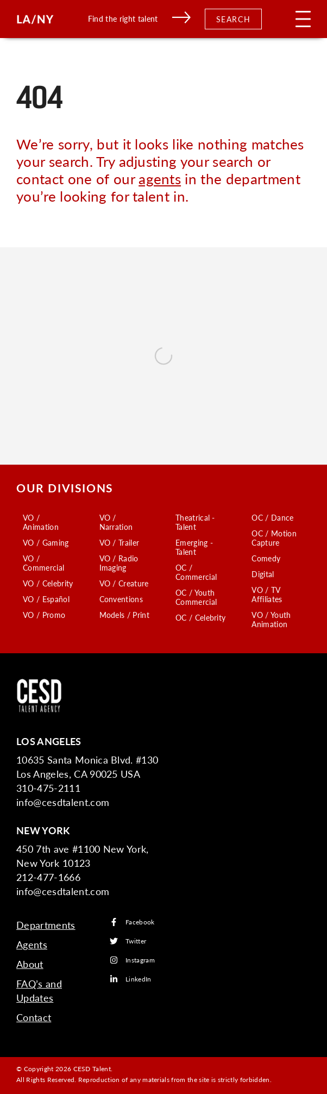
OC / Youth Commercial (196, 597)
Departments (46, 925)
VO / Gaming (46, 542)
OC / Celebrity (200, 617)
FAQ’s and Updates (39, 990)
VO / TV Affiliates (266, 594)
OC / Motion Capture (274, 538)
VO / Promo (44, 614)
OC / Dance (272, 517)
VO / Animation (41, 522)
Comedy (265, 558)
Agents (31, 944)
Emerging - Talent (194, 547)
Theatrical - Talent (195, 522)
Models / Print (124, 614)
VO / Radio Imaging (119, 563)
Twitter (128, 941)
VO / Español (46, 598)
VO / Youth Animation (271, 619)
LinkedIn (131, 979)
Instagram (132, 960)
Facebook (132, 922)
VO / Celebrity (48, 583)
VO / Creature (124, 583)
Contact (33, 1017)
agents (160, 178)
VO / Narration (116, 522)
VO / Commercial (43, 563)
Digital (262, 573)
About (29, 964)
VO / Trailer (119, 542)
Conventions (121, 598)
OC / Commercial (196, 572)
